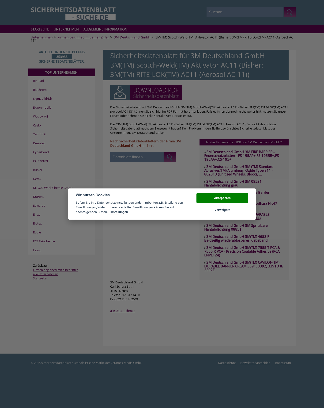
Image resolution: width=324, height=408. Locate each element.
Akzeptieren (222, 198)
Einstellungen (118, 212)
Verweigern (222, 210)
